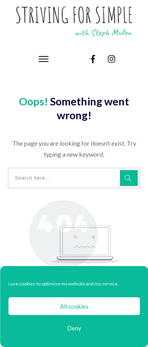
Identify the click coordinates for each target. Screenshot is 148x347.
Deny (74, 328)
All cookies (74, 306)
